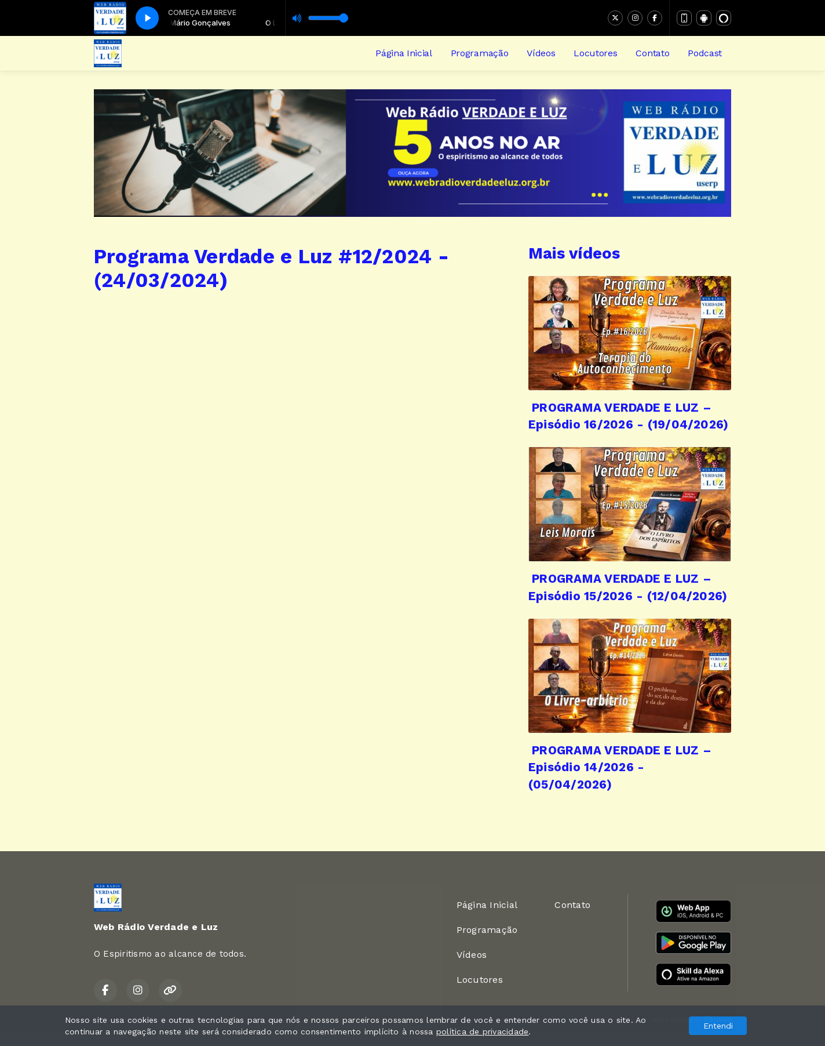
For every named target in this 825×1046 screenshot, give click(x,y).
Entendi (718, 1025)
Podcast (705, 53)
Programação (479, 53)
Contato (652, 53)
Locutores (595, 53)
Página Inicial (403, 53)
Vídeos (541, 53)
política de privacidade (482, 1031)
